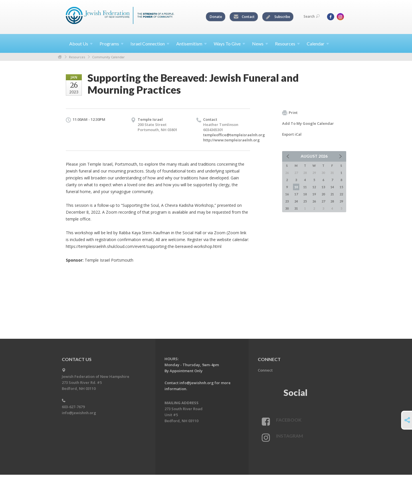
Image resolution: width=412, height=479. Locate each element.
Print (290, 113)
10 (296, 187)
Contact (244, 16)
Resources (77, 57)
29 (341, 201)
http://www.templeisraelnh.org (231, 140)
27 (323, 201)
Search (312, 16)
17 (296, 194)
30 (287, 208)
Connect (265, 370)
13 (323, 187)
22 (341, 194)
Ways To (229, 43)
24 (296, 201)
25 (305, 201)
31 (296, 208)
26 (314, 201)
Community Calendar (108, 57)
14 (332, 187)
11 (305, 187)
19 (314, 194)
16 (287, 194)
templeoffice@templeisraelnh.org (234, 134)
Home (60, 57)
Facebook (289, 419)
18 (305, 194)
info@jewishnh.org (79, 412)
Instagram (289, 435)
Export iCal (292, 134)
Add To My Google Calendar (308, 123)
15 (341, 187)
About (81, 43)
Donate (216, 16)
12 (314, 187)
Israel (149, 43)
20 (323, 194)
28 (332, 201)
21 (332, 194)
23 (287, 201)
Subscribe (278, 16)
